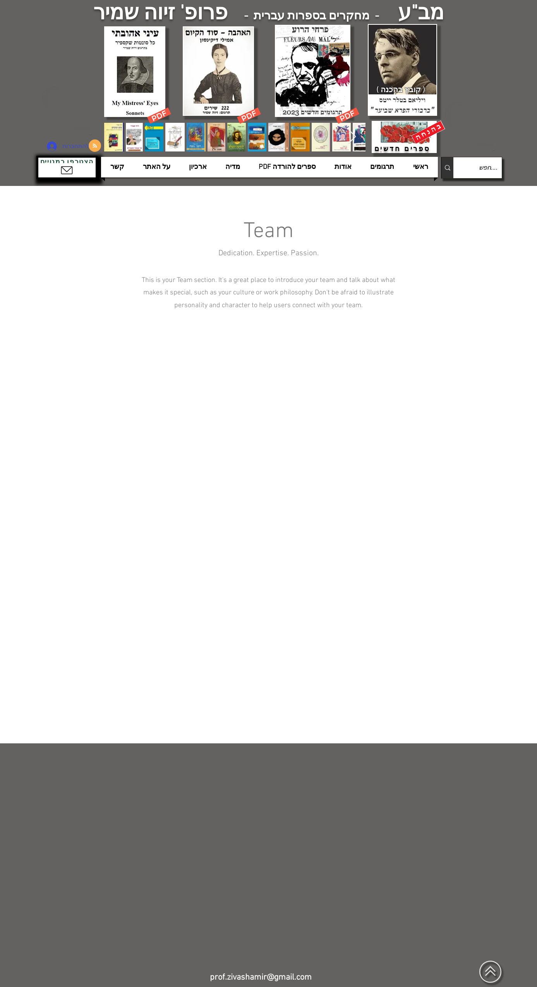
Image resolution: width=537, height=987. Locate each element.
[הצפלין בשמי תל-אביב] (70, 110)
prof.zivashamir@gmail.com (261, 977)
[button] (67, 167)
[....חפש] (484, 167)
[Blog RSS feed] (95, 146)
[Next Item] (352, 136)
